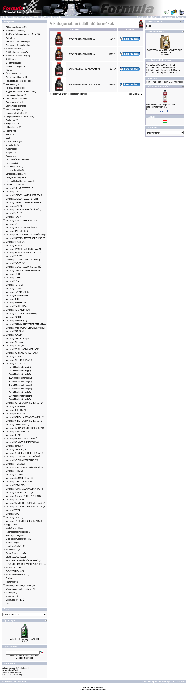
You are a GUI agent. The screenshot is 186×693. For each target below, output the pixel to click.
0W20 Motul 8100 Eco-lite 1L (82, 39)
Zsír (7, 603)
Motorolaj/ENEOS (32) (15, 263)
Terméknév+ (75, 30)
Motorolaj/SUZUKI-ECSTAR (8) (19, 478)
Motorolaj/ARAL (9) (14, 206)
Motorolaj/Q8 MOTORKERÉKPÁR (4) (22, 442)
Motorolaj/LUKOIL (13, 317)
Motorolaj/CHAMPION (15, 242)
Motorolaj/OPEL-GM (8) (16, 410)
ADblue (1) (10, 38)
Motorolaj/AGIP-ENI (14, 192)
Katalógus (15, 17)
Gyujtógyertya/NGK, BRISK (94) (20, 117)
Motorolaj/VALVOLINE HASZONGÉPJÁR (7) (25, 503)
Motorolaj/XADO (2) (14, 517)
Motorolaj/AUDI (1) (14, 213)
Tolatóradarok (12, 582)
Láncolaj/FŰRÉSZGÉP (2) (17, 159)
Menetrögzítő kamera (15, 185)
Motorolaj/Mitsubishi (14, 342)
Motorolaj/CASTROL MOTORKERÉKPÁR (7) (25, 238)
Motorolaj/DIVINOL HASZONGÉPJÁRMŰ (24, 249)
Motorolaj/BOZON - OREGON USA (21, 220)
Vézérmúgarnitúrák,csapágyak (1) (20, 589)
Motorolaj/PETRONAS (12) (17, 432)
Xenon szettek (12, 596)
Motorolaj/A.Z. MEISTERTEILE (19, 188)
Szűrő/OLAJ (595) (13, 568)
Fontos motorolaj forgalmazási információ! (164, 82)
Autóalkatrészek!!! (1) (15, 49)
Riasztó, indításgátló (14, 535)
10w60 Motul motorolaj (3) (20, 381)
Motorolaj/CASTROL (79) (17, 231)
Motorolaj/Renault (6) (15, 446)
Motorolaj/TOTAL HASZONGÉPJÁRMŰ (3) (24, 489)
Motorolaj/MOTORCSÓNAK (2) (19, 360)
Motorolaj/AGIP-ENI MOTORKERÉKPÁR (24, 195)
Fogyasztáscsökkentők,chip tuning (21, 91)
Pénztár (180, 17)
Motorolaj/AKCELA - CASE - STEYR (22, 199)
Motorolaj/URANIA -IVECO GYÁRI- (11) (23, 496)
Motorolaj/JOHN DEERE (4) (18, 303)
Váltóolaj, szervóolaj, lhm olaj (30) (20, 585)
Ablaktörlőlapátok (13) (15, 31)
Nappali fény (11, 525)
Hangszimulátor (12, 124)
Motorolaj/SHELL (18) (15, 464)
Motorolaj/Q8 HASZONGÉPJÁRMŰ (21, 439)
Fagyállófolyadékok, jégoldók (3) (20, 81)
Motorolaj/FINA (12, 281)
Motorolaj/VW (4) (13, 510)
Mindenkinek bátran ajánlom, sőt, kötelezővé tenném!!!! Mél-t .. (160, 107)
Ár (115, 30)
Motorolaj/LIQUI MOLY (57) (18, 310)
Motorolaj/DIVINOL (14, 245)
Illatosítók (10, 134)
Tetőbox (9, 578)
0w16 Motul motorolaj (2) (20, 367)
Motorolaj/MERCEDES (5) (17, 338)
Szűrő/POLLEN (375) (15, 571)
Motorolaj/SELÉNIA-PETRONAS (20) (22, 460)
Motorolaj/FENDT (13, 278)
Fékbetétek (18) (12, 84)
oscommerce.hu (98, 690)
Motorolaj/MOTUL (30, 17)
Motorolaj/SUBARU (14, 474)
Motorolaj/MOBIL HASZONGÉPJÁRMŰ (23, 349)
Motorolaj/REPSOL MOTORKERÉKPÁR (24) (25, 453)
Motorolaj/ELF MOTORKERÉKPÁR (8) (23, 260)
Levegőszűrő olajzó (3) (16, 177)
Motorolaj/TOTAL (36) (15, 485)
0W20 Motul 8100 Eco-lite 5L (82, 54)
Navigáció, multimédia (15, 528)
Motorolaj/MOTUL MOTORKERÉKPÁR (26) (25, 403)
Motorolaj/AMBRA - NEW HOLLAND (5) (23, 202)
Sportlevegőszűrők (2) (15, 546)
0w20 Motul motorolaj (51, 17)
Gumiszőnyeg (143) (14, 109)
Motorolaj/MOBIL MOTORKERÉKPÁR (22, 353)
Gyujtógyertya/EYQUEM (16, 113)
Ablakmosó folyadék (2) (16, 27)
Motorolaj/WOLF (13, 514)
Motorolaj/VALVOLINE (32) (17, 500)
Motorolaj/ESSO (13, 274)
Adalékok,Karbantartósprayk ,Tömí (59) (23, 34)
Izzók (8, 138)
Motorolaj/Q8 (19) (13, 435)
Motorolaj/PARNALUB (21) (17, 424)
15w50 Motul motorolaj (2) (20, 385)
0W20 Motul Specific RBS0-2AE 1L (84, 69)
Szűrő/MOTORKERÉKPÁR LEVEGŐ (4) (23, 560)
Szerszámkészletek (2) (16, 553)
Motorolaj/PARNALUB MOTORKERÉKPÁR (25, 428)
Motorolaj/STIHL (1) (14, 471)
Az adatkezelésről (10, 670)
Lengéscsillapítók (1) (15, 170)
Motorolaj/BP (11, 224)
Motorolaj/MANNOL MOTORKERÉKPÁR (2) (25, 328)
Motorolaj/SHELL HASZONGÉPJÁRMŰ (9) (24, 467)
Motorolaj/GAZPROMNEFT (18, 296)
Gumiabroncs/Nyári (14, 102)
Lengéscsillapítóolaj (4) (16, 174)
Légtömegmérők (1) (14, 167)
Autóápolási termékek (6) (17, 52)
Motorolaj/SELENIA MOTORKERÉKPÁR (23, 457)
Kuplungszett (11, 149)
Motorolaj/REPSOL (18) (16, 449)
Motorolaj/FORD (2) (14, 285)
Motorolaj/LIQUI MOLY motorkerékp (21, 313)
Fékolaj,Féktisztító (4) (15, 88)
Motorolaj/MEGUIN (14, 335)
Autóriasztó (10, 59)
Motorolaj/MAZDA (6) (15, 331)
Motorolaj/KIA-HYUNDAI (16, 306)
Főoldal (5, 17)
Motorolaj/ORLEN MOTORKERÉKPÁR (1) (24, 421)
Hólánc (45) (11, 131)
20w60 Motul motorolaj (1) (20, 389)
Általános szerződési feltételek (15, 668)
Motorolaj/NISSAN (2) (15, 406)
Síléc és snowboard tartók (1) (18, 539)
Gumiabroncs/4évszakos (16, 99)
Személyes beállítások (147, 17)
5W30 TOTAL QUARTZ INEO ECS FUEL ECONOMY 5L (165, 51)
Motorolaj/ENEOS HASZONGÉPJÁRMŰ (23, 267)
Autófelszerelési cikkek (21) (18, 56)
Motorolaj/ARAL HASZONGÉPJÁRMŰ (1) (24, 210)
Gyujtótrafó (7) (12, 120)
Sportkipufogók (12, 542)
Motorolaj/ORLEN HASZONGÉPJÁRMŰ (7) (25, 417)
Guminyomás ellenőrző (16, 106)
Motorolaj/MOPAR (13, 356)
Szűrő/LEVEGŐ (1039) (16, 557)
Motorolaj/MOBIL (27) (15, 346)
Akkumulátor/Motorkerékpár (18, 41)
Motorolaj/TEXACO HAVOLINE (19, 482)
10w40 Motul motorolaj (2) (20, 378)
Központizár (11, 152)
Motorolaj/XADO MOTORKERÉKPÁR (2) (24, 521)
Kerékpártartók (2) (14, 142)
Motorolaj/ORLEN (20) (15, 414)
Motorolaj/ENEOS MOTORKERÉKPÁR (23, 270)
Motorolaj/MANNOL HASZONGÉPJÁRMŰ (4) (26, 324)
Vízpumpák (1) (12, 593)
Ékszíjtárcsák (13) (13, 74)
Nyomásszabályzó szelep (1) (18, 532)
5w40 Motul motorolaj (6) (20, 399)
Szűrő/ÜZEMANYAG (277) (17, 575)
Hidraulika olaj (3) (13, 127)
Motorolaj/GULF (13, 299)
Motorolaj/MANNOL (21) (16, 321)
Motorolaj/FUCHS (13, 288)
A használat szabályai (11, 672)
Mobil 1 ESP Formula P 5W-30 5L (24, 639)
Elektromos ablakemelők (16, 77)
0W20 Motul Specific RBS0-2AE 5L (84, 85)
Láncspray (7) (12, 163)
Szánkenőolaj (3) (13, 550)
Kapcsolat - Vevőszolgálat (13, 675)
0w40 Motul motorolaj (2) (20, 374)
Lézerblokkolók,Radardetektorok (20, 181)
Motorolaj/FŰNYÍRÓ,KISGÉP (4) (20, 292)
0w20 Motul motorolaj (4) (20, 371)
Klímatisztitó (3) (12, 145)
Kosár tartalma (167, 17)
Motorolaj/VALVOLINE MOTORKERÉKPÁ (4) (25, 507)
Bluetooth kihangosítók (16, 66)
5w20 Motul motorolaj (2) (20, 392)
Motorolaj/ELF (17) (14, 256)
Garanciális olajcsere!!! (16, 95)
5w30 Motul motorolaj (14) (20, 396)
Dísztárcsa (10, 70)
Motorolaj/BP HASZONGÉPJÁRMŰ (21, 227)
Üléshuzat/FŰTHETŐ (15, 600)
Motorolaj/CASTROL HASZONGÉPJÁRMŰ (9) (26, 235)
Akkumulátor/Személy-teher (18, 45)
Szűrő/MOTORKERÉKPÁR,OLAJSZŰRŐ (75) (26, 564)
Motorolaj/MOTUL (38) (15, 364)
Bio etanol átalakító (14, 63)
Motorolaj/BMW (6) (14, 217)
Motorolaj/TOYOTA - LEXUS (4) (19, 492)
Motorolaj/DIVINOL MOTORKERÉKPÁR (23, 253)
